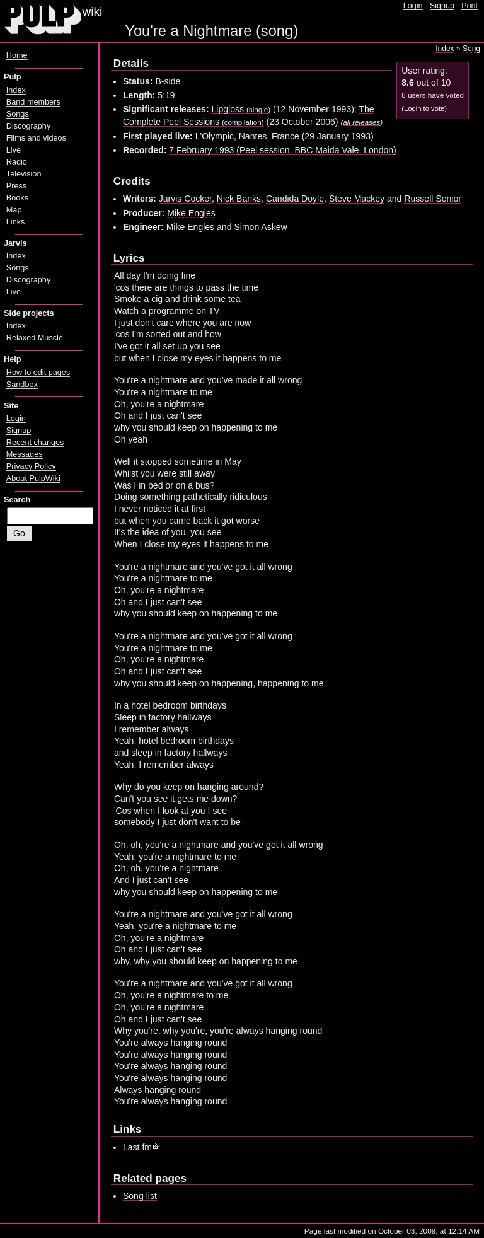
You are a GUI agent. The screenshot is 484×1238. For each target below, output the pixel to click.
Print (469, 5)
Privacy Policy (31, 466)
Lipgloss (240, 109)
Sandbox (22, 384)
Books (17, 198)
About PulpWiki (33, 478)
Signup (442, 5)
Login (413, 5)
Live (13, 150)
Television (24, 174)
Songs (17, 114)
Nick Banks (239, 199)
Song (471, 48)
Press (16, 186)
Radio (16, 162)
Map (14, 209)
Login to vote (424, 108)
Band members (33, 102)
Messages (24, 454)
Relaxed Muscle (34, 337)
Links (15, 221)
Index (444, 48)
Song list (140, 1196)
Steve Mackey (356, 199)
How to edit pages (38, 372)
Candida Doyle (295, 199)
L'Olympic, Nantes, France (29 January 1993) (284, 136)
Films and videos (36, 138)
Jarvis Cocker (185, 199)
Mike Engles (191, 213)
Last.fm (137, 1147)
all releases (361, 122)
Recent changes (35, 442)
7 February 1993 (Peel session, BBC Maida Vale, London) (282, 150)
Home (17, 55)
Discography (28, 126)
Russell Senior (432, 199)
